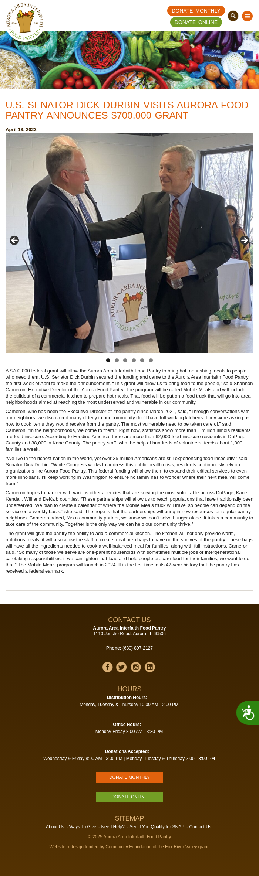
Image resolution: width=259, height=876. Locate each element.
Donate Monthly (196, 11)
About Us (55, 826)
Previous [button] (14, 240)
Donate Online (196, 22)
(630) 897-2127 (137, 648)
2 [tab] (117, 360)
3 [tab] (125, 360)
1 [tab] (108, 360)
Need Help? (112, 826)
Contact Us (200, 826)
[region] (129, 243)
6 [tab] (151, 360)
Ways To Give (82, 826)
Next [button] (244, 240)
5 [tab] (142, 360)
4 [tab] (134, 360)
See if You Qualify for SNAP (157, 826)
